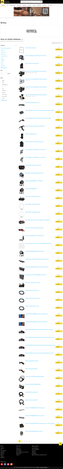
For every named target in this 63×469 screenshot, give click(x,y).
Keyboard (3, 65)
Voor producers (35, 448)
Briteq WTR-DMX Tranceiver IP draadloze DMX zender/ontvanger (40, 110)
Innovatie (19, 5)
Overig (34, 5)
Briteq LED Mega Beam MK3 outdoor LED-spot (36, 55)
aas (2, 88)
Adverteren (18, 449)
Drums (2, 61)
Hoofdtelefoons (4, 56)
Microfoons (3, 54)
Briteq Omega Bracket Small (32, 361)
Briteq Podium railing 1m (31, 47)
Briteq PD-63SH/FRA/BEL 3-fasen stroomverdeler (36, 321)
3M (2, 82)
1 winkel (58, 112)
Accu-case (4, 96)
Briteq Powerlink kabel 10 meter (33, 298)
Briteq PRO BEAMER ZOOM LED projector (35, 251)
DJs (1, 449)
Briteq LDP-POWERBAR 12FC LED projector (35, 415)
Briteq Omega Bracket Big (31, 368)
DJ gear (2, 50)
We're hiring (18, 453)
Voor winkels (19, 450)
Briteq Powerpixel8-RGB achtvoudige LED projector (37, 259)
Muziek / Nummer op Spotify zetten (39, 454)
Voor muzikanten (35, 449)
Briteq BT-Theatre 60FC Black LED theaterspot (36, 71)
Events (29, 5)
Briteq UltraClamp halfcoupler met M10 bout (35, 126)
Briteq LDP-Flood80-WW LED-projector (34, 431)
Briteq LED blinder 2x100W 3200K (33, 384)
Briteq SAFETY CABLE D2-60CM (33, 212)
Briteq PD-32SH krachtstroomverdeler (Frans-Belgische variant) (39, 353)
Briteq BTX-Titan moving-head (32, 63)
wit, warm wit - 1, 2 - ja (30, 96)
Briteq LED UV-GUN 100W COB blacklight (35, 376)
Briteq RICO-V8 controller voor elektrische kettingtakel (38, 220)
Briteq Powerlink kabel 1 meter (32, 306)
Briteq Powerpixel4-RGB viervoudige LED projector (37, 267)
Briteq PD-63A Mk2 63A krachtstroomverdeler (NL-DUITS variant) (40, 337)
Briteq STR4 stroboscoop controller (33, 165)
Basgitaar (3, 60)
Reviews (24, 5)
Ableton (3, 90)
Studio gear (3, 52)
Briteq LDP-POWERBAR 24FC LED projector (35, 407)
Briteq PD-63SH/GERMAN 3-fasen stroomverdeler (37, 314)
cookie (37, 467)
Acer (2, 98)
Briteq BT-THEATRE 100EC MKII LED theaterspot (36, 94)
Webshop (39, 5)
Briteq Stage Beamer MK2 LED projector (35, 173)
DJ (7, 5)
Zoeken (41, 1)
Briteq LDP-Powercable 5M (31, 392)
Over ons (50, 5)
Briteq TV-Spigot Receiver (31, 134)
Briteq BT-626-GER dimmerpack (33, 102)
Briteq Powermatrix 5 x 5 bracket (33, 282)
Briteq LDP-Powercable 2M (31, 400)
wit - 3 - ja (28, 80)
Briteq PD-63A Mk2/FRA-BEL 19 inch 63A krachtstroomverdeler (39, 329)
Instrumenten (12, 5)
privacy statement (43, 467)
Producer (3, 5)
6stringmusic (4, 84)
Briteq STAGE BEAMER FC (31, 188)
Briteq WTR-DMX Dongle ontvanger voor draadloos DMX (38, 118)
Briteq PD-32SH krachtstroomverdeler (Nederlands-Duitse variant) (40, 345)
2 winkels (58, 49)
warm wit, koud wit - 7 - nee (31, 72)
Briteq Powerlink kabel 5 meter (32, 290)
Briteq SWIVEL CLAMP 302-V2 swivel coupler (36, 157)
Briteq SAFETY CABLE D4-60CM (33, 204)
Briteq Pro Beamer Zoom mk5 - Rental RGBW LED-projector (39, 243)
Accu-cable (4, 94)
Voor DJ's (34, 450)
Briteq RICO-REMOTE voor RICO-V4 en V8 (35, 235)
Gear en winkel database (12, 39)
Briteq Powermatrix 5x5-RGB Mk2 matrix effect (36, 274)
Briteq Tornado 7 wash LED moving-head (35, 141)
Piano (2, 63)
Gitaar (2, 58)
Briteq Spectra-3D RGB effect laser (33, 196)
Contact (18, 454)
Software (34, 452)
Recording (34, 453)
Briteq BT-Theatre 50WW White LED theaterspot (36, 79)
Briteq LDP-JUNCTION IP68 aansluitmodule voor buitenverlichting (40, 423)
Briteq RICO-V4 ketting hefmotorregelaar (35, 227)
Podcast (44, 5)
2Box (2, 80)
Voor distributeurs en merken (22, 452)
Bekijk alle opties (4, 67)
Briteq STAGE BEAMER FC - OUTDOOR (34, 181)
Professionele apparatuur (6, 48)
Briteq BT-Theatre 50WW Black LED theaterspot (36, 87)
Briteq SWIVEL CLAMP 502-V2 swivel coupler (36, 149)
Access (3, 92)
